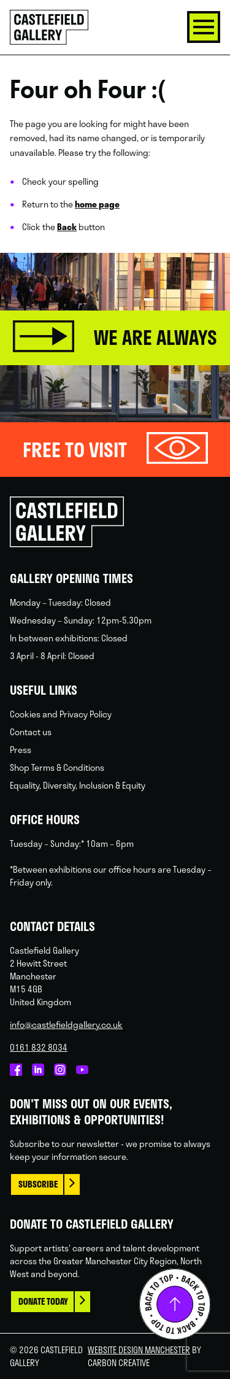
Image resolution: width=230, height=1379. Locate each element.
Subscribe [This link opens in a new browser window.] (38, 1184)
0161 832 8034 (38, 1047)
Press (20, 749)
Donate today (43, 1301)
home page (97, 204)
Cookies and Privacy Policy (61, 714)
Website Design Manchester (139, 1349)
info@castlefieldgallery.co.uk (66, 1024)
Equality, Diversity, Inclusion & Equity (77, 785)
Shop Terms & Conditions (57, 767)
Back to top (174, 1304)
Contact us (31, 731)
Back (67, 226)
